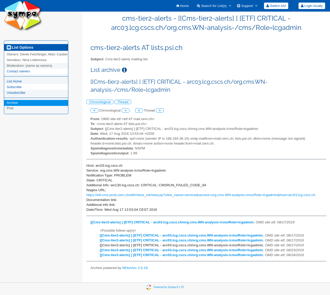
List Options (20, 47)
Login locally (312, 6)
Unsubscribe (16, 93)
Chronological (100, 102)
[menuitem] (182, 6)
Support (245, 6)
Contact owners (18, 71)
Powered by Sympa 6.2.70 (168, 287)
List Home (14, 81)
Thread (122, 102)
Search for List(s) (212, 6)
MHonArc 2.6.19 (134, 268)
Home (183, 6)
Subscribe (14, 87)
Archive (12, 103)
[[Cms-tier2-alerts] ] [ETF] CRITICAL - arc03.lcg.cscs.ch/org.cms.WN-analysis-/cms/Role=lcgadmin (172, 222)
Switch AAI (276, 6)
